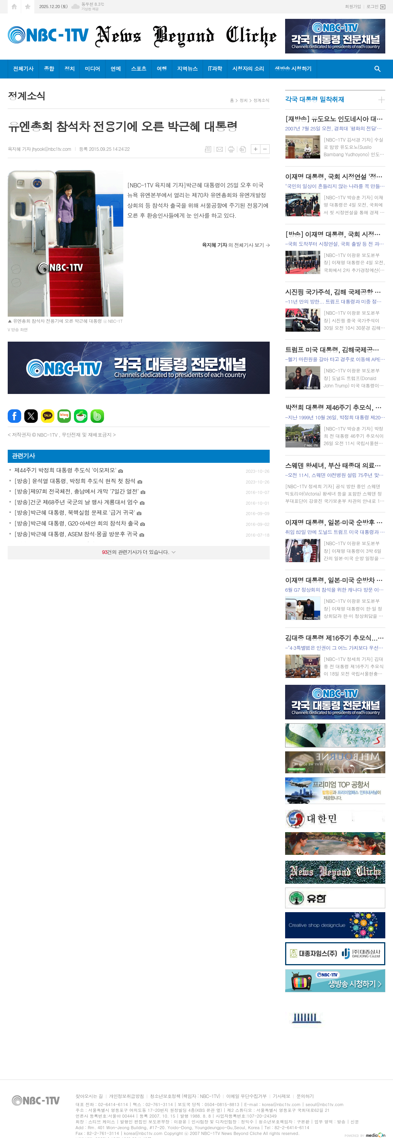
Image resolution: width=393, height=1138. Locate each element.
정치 (69, 68)
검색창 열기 (377, 69)
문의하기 (305, 1096)
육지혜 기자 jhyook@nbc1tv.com (39, 148)
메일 (219, 149)
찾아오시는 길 (89, 1096)
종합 (49, 68)
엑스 (31, 416)
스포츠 (138, 68)
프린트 (231, 149)
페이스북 (14, 416)
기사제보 (281, 1096)
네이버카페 (80, 416)
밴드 (97, 416)
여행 (162, 68)
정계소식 (261, 100)
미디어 (92, 68)
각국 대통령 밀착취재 (314, 99)
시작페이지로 (14, 6)
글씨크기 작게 (265, 149)
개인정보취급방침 (126, 1096)
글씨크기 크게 (255, 149)
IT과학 (215, 68)
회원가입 (353, 6)
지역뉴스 (187, 68)
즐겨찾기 (27, 6)
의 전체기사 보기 (233, 245)
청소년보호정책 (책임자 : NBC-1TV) (185, 1096)
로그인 (372, 6)
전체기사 (23, 68)
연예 (116, 68)
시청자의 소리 (248, 68)
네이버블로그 (64, 416)
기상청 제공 (90, 9)
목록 (208, 149)
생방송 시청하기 (293, 68)
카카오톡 (47, 416)
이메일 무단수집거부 (246, 1096)
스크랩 (243, 149)
